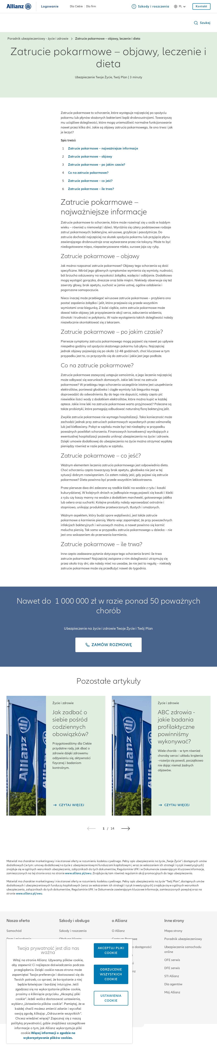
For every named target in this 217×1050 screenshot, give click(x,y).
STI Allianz (171, 976)
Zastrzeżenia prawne (159, 1033)
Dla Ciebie (76, 6)
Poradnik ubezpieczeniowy (183, 939)
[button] (202, 22)
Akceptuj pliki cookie (111, 950)
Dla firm (91, 6)
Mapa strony (173, 931)
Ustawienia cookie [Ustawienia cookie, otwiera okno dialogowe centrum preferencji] (110, 998)
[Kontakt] (201, 6)
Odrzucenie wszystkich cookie (111, 974)
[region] (69, 991)
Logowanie (50, 6)
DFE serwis (172, 968)
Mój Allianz (172, 992)
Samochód (13, 931)
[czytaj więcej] (68, 805)
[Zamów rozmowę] (108, 645)
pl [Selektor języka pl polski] (180, 6)
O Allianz (118, 931)
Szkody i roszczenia (73, 931)
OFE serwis (172, 960)
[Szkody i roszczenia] (150, 6)
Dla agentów (173, 984)
